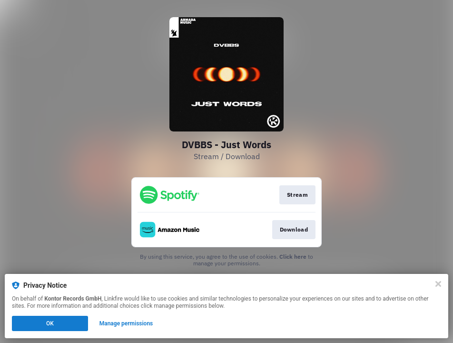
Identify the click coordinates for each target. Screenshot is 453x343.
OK (50, 323)
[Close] (438, 284)
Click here (292, 256)
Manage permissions (126, 323)
